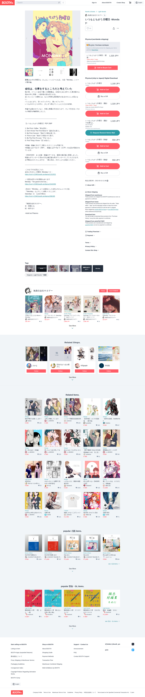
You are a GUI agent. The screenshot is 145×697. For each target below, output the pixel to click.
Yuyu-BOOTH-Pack (113, 209)
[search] (59, 2)
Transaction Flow (47, 660)
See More (72, 379)
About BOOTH (106, 2)
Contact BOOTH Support (81, 656)
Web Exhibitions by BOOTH (51, 668)
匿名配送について (16, 656)
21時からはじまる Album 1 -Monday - (33, 316)
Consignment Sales (17, 668)
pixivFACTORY (89, 225)
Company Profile (37, 692)
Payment (90, 235)
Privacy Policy (90, 246)
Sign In (94, 2)
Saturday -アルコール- (109, 315)
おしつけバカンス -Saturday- (53, 315)
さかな (34, 365)
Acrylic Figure (67, 313)
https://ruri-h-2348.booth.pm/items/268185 (40, 196)
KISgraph (84, 365)
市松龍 (107, 365)
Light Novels (102, 11)
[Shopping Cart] (130, 2)
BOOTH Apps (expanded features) (21, 652)
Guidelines (70, 692)
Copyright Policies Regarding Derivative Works (23, 673)
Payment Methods (48, 656)
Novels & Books (90, 11)
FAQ (75, 652)
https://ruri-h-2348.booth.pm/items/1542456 (40, 184)
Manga (46, 313)
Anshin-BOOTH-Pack (100, 209)
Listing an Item (15, 648)
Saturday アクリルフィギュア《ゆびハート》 (72, 316)
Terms (87, 242)
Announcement (78, 648)
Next (78, 38)
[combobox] (38, 2)
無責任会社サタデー (43, 291)
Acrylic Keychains (88, 313)
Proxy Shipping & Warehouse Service (22, 660)
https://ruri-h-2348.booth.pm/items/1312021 (40, 174)
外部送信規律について (90, 692)
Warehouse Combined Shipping (52, 664)
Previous (26, 38)
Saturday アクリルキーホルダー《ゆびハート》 (91, 316)
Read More (95, 50)
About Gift (90, 185)
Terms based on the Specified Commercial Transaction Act (113, 692)
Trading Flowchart (93, 231)
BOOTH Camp (15, 678)
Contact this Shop (91, 250)
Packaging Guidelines (17, 664)
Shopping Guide (47, 652)
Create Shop (121, 2)
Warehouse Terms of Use (59, 692)
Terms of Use (47, 692)
